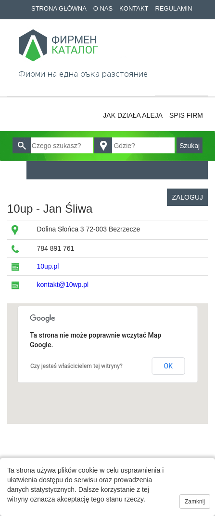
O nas (103, 8)
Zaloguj (187, 197)
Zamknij (195, 501)
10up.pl (48, 266)
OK (168, 366)
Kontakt (133, 8)
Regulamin (173, 8)
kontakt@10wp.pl (63, 284)
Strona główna (59, 8)
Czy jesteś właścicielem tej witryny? (76, 366)
